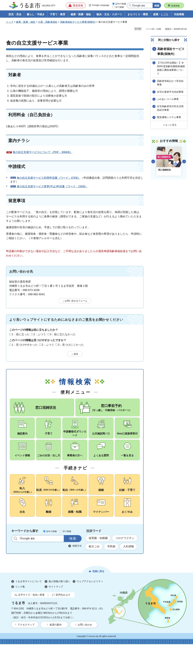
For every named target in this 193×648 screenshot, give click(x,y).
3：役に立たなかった (63, 334)
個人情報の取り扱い (59, 585)
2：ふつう (39, 334)
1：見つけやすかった (25, 344)
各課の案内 (55, 628)
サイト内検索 (15, 542)
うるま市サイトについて (28, 585)
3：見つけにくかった (71, 344)
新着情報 (175, 6)
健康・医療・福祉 (25, 22)
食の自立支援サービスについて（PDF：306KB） (42, 152)
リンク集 (20, 590)
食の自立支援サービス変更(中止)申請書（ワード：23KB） (52, 186)
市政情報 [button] (179, 14)
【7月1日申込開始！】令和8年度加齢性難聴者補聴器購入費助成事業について (171, 68)
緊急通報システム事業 (169, 117)
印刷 (139, 29)
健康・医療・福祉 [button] (81, 14)
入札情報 (128, 550)
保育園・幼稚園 (98, 541)
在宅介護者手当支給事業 (170, 91)
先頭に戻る (98, 575)
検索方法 (77, 549)
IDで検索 (119, 7)
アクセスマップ (26, 628)
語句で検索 (120, 4)
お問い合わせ (85, 628)
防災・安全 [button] (15, 14)
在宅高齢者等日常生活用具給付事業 (170, 108)
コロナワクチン (124, 541)
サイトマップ (56, 590)
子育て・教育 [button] (57, 14)
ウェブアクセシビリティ (90, 585)
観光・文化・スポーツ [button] (109, 14)
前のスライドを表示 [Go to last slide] (153, 161)
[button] (76, 5)
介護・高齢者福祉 (47, 22)
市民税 (111, 550)
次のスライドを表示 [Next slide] (184, 161)
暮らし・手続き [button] (36, 14)
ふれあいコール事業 (168, 99)
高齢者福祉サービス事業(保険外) (78, 22)
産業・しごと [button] (161, 14)
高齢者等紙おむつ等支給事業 (170, 83)
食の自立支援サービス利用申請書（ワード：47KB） (48, 177)
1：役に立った (21, 334)
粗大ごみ (94, 550)
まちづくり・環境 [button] (137, 14)
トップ (9, 22)
